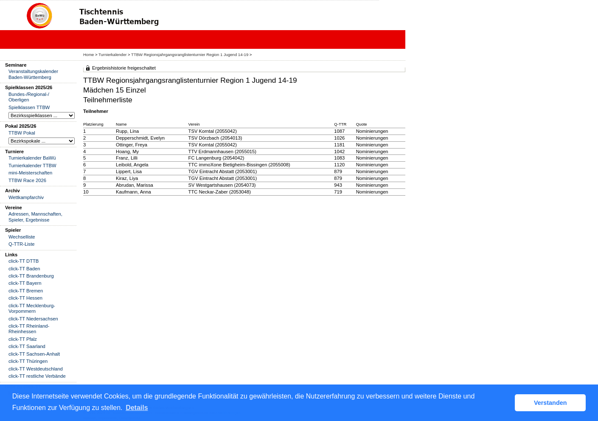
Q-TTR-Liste (21, 244)
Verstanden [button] (550, 402)
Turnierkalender (112, 54)
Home (88, 54)
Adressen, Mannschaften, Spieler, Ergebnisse (35, 216)
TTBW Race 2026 (27, 180)
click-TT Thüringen (28, 361)
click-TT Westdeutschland (35, 368)
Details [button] (137, 407)
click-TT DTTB (23, 261)
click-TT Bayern (25, 283)
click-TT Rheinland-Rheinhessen (28, 328)
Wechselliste (21, 236)
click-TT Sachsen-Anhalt (34, 353)
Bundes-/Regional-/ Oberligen (28, 97)
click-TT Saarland (26, 346)
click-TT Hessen (25, 297)
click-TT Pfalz (22, 339)
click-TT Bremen (25, 290)
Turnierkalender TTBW (32, 165)
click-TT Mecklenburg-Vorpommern (31, 308)
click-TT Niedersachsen (33, 318)
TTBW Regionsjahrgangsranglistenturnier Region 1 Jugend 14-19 (189, 54)
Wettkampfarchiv (26, 197)
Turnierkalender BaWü (32, 157)
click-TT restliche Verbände (37, 376)
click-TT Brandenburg (31, 275)
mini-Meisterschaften (30, 172)
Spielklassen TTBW (29, 107)
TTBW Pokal (21, 132)
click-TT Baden (24, 268)
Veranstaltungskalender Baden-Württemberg (33, 74)
